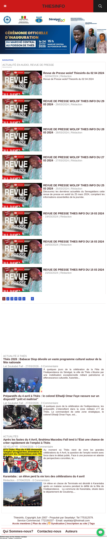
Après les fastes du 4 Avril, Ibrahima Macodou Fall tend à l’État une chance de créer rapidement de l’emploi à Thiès (52, 441)
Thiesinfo (53, 6)
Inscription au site (78, 523)
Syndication (58, 523)
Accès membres (20, 523)
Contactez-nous (53, 532)
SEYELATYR (11, 446)
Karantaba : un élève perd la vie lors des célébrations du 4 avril (45, 476)
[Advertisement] (24, 330)
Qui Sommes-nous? (19, 532)
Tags (94, 523)
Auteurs (77, 532)
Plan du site (39, 523)
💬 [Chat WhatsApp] (100, 532)
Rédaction (73, 76)
